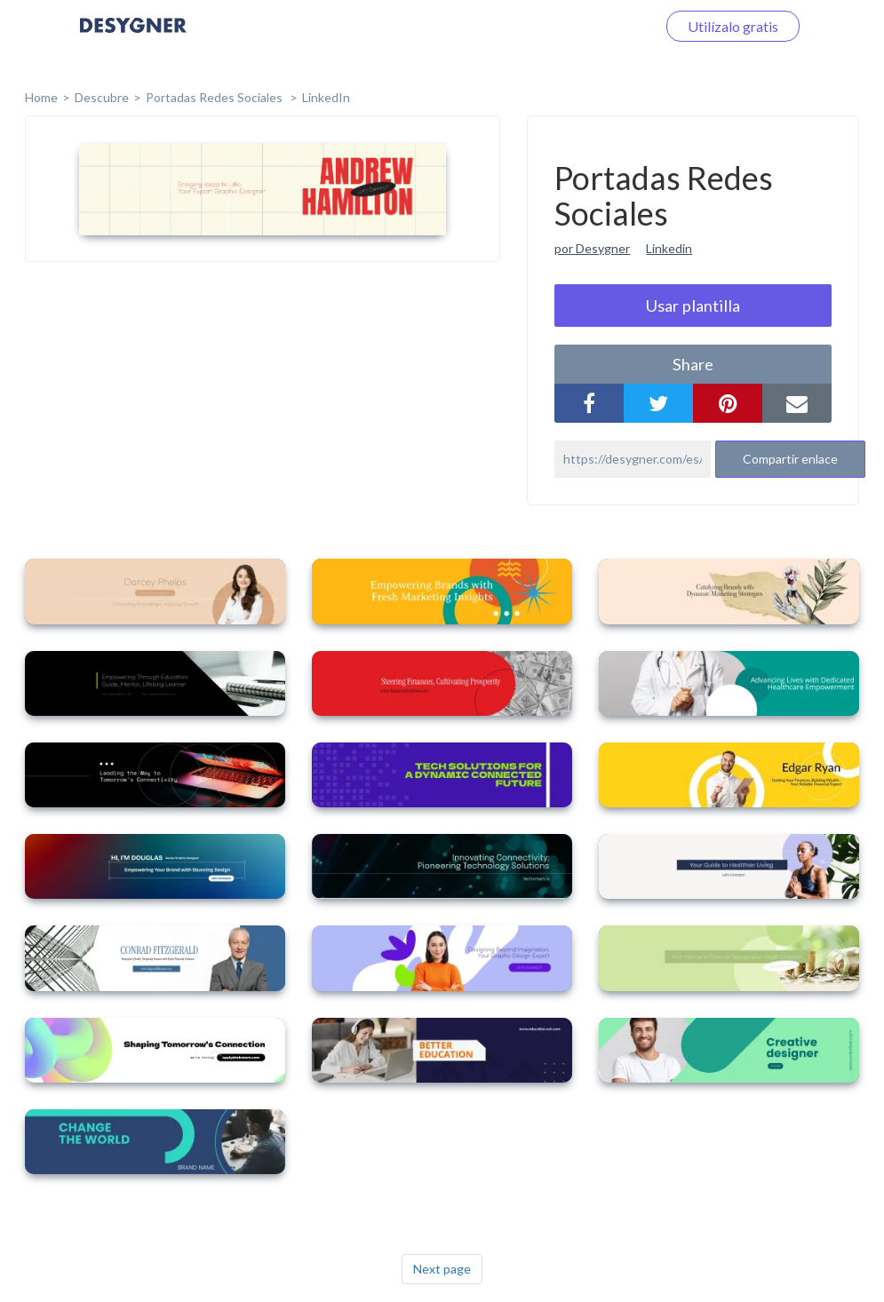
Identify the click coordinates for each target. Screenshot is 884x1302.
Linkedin (669, 248)
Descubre (102, 97)
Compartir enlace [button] (790, 458)
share (693, 364)
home (41, 97)
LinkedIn (326, 97)
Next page (442, 1268)
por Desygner (592, 248)
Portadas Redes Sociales (215, 97)
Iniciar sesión (594, 26)
